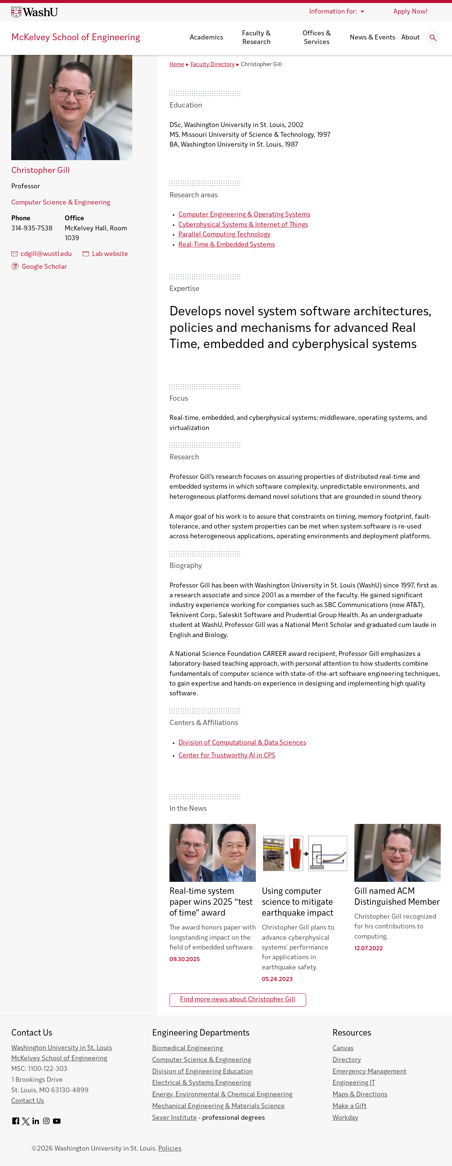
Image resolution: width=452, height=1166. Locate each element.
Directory (347, 1060)
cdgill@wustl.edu (41, 254)
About (410, 37)
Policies (169, 1149)
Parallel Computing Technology (224, 235)
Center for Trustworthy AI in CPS (226, 756)
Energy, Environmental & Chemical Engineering (222, 1095)
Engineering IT (354, 1083)
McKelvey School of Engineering (75, 37)
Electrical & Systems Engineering (201, 1083)
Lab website (105, 254)
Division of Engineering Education (202, 1072)
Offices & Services (316, 38)
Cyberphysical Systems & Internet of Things (243, 225)
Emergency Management (370, 1072)
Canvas (343, 1048)
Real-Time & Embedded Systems (226, 245)
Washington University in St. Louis (61, 1048)
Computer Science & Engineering (60, 203)
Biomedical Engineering (187, 1048)
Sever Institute (174, 1118)
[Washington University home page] (34, 12)
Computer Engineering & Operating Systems (244, 215)
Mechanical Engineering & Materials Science (218, 1106)
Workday (345, 1118)
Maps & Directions (360, 1095)
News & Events (372, 37)
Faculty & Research (256, 38)
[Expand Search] (433, 37)
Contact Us (27, 1101)
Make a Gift (350, 1106)
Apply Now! (410, 12)
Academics (206, 37)
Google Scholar (39, 266)
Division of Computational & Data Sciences (242, 743)
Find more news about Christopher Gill (237, 999)
